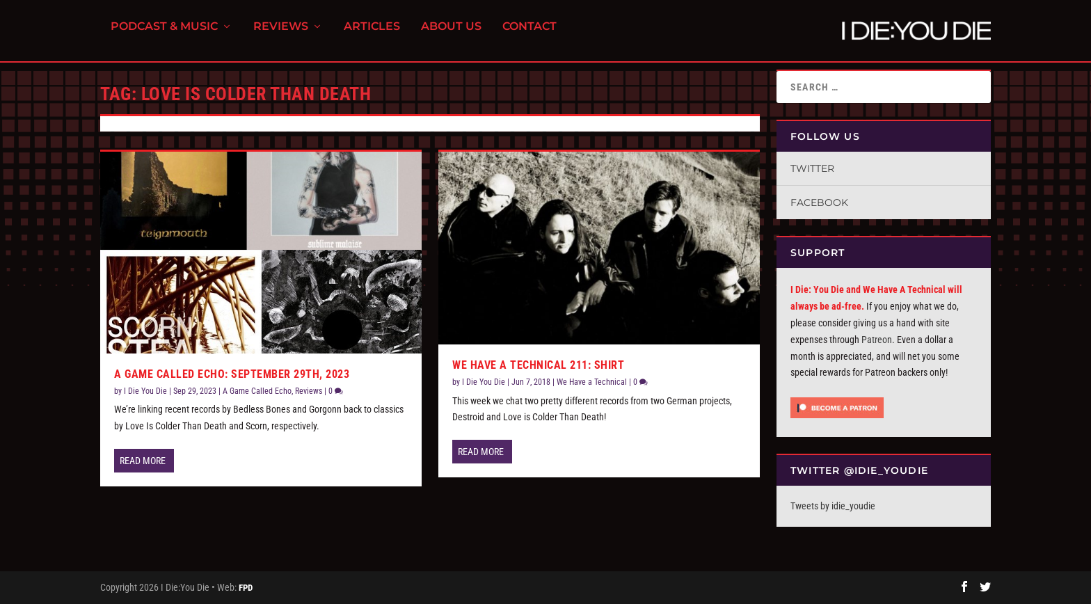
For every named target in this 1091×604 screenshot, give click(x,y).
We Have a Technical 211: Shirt (538, 365)
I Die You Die (145, 391)
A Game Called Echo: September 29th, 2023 (231, 374)
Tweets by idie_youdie (832, 505)
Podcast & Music (164, 35)
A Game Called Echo (257, 391)
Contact (529, 35)
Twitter (812, 168)
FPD (246, 587)
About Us (451, 35)
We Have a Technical (592, 382)
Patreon (876, 339)
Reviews (280, 35)
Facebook (819, 202)
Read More (143, 460)
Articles (372, 35)
